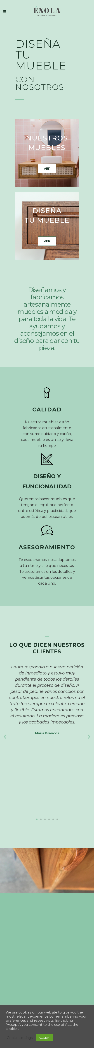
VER (47, 168)
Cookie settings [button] (20, 1038)
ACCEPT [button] (45, 1037)
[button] (37, 819)
